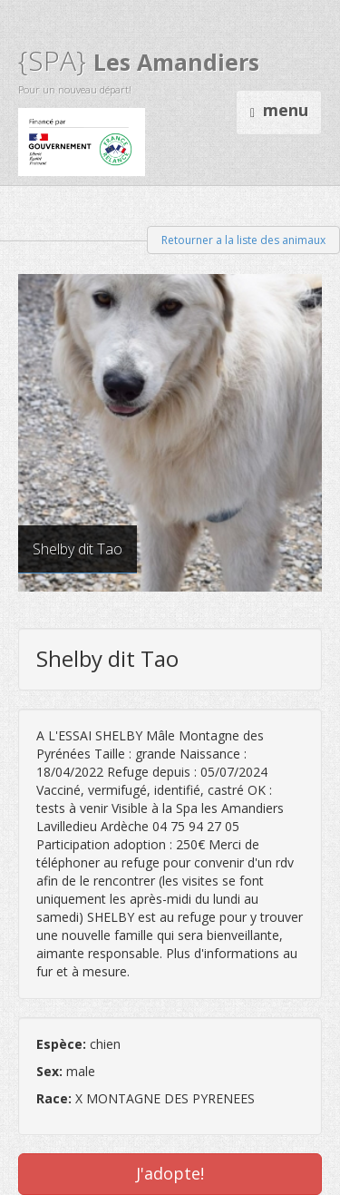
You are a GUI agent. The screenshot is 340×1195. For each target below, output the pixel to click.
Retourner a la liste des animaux (243, 240)
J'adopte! (170, 1173)
